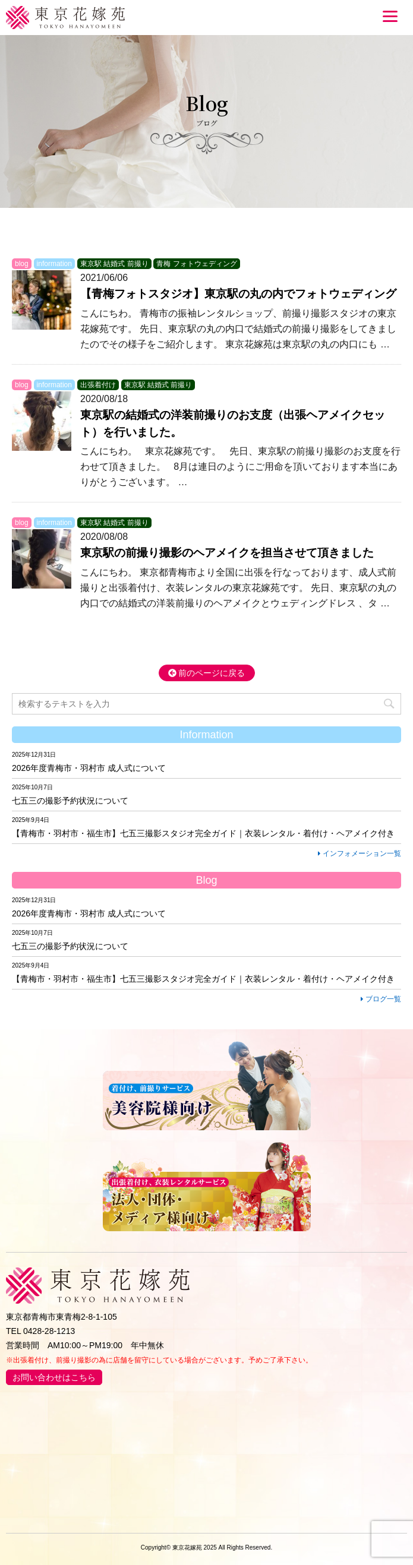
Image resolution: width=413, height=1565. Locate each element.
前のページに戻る (206, 673)
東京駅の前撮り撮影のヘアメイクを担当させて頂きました (227, 552)
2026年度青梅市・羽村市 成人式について (89, 768)
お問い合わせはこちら (54, 1377)
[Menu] (390, 16)
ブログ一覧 (381, 999)
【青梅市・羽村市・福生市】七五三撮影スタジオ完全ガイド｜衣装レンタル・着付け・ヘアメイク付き (203, 833)
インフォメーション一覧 (359, 853)
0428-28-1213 (49, 1331)
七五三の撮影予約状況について (70, 800)
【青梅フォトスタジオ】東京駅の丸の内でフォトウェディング (238, 293)
